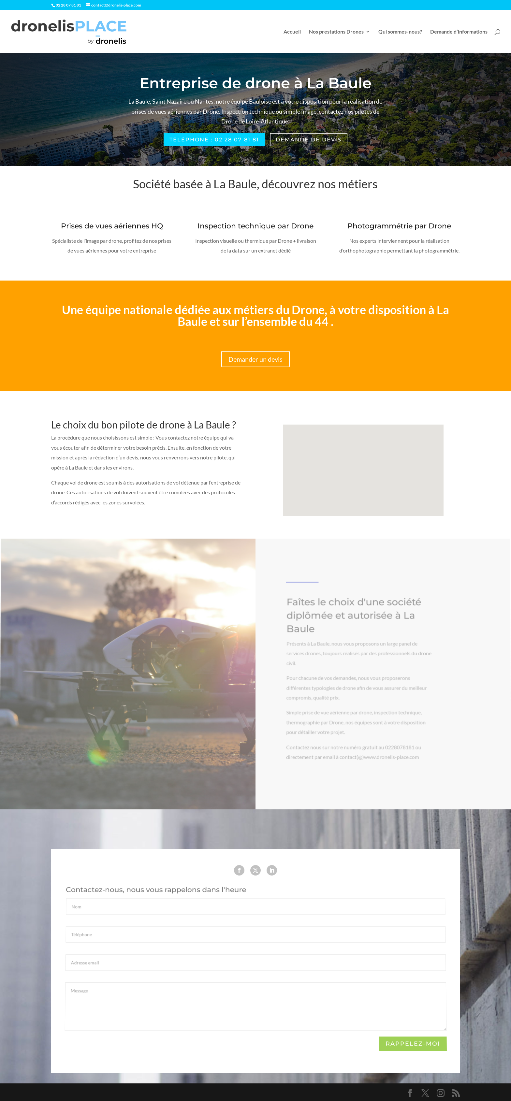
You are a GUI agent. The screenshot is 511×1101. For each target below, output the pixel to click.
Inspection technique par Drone (255, 226)
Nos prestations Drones (336, 32)
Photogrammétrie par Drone (399, 226)
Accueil (292, 32)
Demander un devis (255, 359)
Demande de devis (309, 140)
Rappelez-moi (412, 1044)
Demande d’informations (459, 32)
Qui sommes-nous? (400, 32)
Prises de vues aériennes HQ (112, 226)
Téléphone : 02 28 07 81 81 (214, 140)
